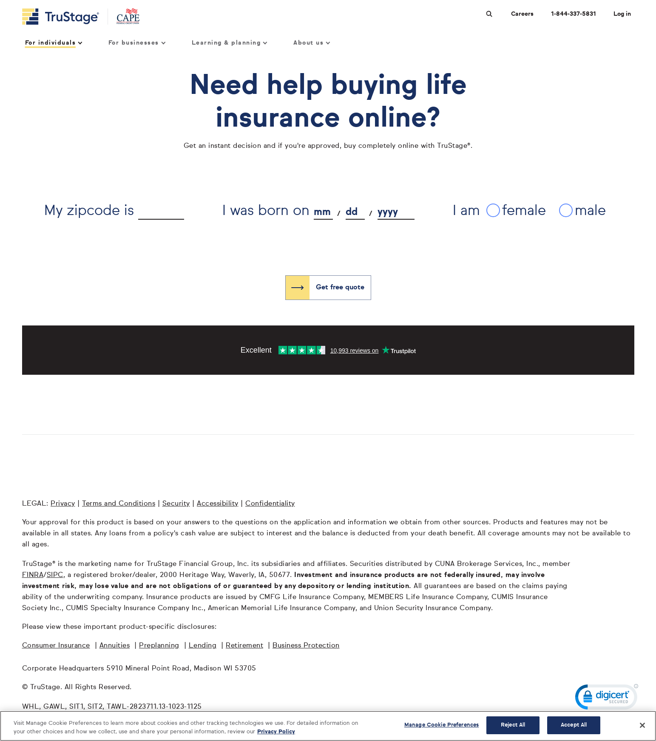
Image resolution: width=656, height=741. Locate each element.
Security (176, 504)
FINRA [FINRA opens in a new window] (33, 575)
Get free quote (340, 287)
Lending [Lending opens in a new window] (203, 645)
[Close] (642, 725)
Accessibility (218, 504)
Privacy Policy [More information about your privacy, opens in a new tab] (276, 732)
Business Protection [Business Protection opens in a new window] (306, 645)
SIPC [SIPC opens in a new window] (55, 575)
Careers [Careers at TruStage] (522, 14)
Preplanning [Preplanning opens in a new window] (159, 645)
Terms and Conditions (118, 504)
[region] (328, 726)
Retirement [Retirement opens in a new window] (244, 645)
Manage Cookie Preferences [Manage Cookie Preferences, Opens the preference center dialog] (441, 725)
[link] (607, 699)
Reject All (513, 725)
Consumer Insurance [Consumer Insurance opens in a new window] (56, 645)
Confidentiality (270, 504)
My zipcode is (89, 211)
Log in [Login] (622, 14)
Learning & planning (229, 43)
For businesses (136, 43)
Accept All (574, 725)
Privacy (63, 504)
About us (311, 43)
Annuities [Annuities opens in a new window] (114, 645)
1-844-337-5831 (573, 14)
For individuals (53, 43)
